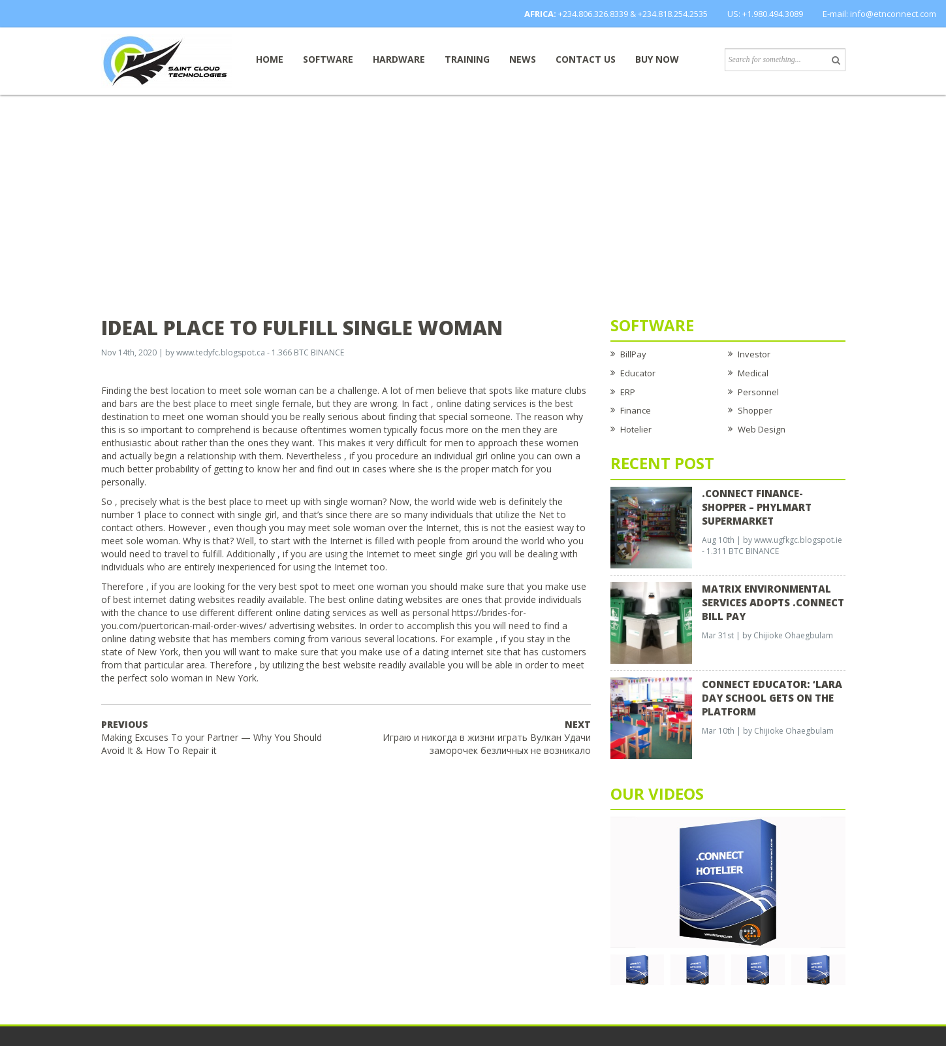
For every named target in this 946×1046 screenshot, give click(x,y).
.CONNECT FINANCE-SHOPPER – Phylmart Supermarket (757, 507)
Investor (754, 354)
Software (328, 59)
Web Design (761, 429)
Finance (635, 410)
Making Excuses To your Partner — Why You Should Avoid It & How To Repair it (211, 737)
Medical (753, 373)
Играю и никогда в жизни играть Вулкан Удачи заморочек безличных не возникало (487, 737)
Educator (637, 373)
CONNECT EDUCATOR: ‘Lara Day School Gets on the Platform (772, 698)
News (522, 59)
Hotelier (636, 429)
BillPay (633, 354)
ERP (627, 392)
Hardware (399, 59)
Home (269, 59)
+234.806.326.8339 (593, 14)
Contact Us (586, 59)
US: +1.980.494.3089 (765, 14)
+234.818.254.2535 (673, 14)
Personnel (758, 392)
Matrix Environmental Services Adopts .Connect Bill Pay (773, 602)
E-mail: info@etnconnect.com (879, 14)
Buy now (657, 59)
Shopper (755, 410)
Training (467, 59)
